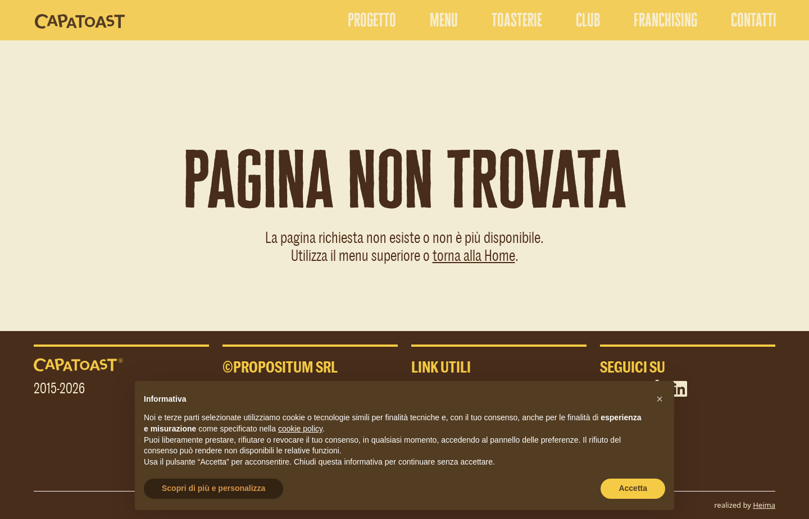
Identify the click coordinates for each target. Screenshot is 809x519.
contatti (753, 20)
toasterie (517, 20)
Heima (764, 505)
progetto (372, 20)
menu (444, 20)
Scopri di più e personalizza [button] (213, 488)
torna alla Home (474, 255)
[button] (660, 399)
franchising (665, 20)
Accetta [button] (633, 488)
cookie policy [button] (300, 428)
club (588, 20)
